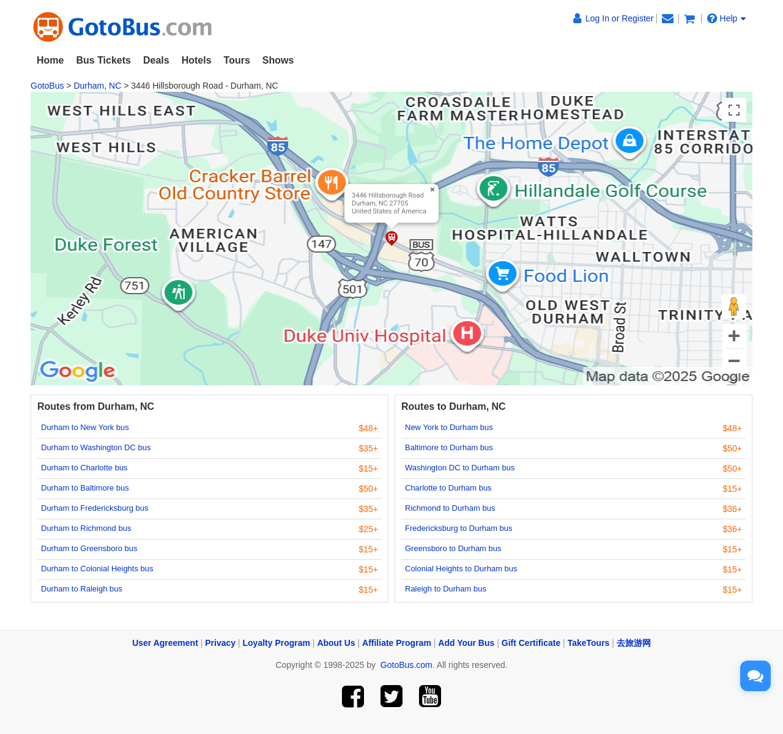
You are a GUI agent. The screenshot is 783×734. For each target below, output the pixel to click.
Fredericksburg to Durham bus (459, 528)
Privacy (220, 643)
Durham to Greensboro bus (89, 548)
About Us (336, 643)
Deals (156, 60)
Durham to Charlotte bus (84, 467)
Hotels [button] (197, 60)
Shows (278, 60)
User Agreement (165, 643)
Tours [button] (237, 60)
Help (726, 18)
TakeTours (589, 643)
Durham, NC (97, 86)
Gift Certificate (531, 643)
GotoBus (47, 86)
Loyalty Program (276, 643)
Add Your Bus (466, 643)
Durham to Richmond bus (86, 528)
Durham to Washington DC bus (95, 447)
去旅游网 (634, 643)
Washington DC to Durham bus (459, 467)
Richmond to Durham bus (450, 508)
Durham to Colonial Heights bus (97, 568)
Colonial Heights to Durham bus (461, 568)
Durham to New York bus (85, 427)
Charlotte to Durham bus (448, 487)
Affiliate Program (396, 643)
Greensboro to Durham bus (453, 548)
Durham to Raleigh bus (81, 588)
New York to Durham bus (449, 427)
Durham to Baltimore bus (85, 487)
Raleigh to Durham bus (445, 588)
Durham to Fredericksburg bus (95, 508)
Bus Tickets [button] (103, 60)
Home (50, 60)
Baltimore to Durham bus (449, 447)
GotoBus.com (406, 665)
